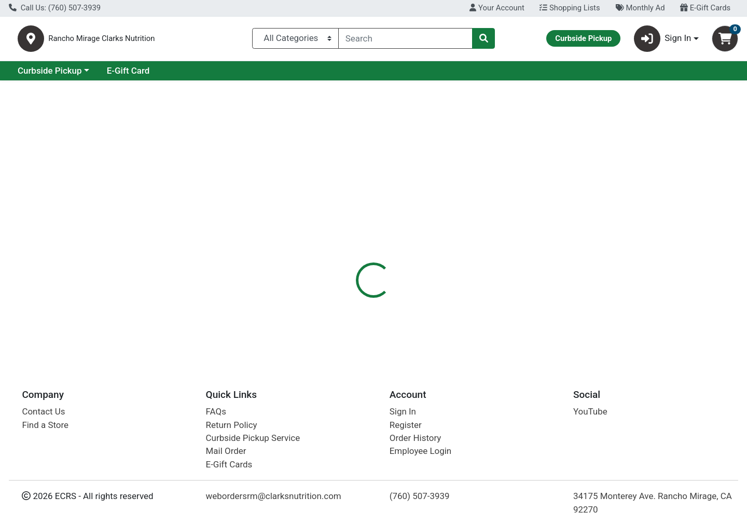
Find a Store (45, 425)
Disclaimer (496, 238)
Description (440, 238)
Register (406, 425)
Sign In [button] (662, 40)
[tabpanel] (529, 301)
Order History (415, 438)
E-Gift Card (218, 75)
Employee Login (420, 451)
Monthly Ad (640, 7)
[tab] (340, 238)
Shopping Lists (570, 7)
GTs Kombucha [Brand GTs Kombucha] (448, 291)
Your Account (496, 7)
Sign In (403, 411)
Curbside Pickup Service (253, 438)
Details (340, 238)
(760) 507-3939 (420, 496)
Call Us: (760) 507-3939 (55, 7)
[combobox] (405, 40)
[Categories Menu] (295, 40)
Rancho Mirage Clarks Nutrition (157, 41)
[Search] (405, 40)
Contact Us (43, 411)
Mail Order (226, 451)
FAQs (216, 411)
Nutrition (386, 238)
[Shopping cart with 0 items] (725, 40)
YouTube (590, 411)
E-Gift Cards (705, 7)
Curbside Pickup (139, 75)
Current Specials (50, 75)
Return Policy (231, 425)
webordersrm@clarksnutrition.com (273, 496)
